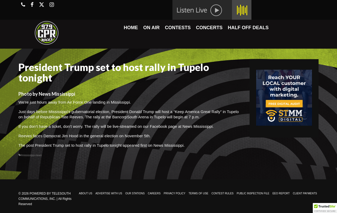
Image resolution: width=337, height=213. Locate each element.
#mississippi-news (31, 155)
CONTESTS (178, 27)
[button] (325, 208)
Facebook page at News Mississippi (181, 126)
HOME (131, 27)
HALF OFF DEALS (248, 27)
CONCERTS (209, 27)
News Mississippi (168, 145)
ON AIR (151, 27)
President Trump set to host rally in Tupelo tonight (78, 145)
